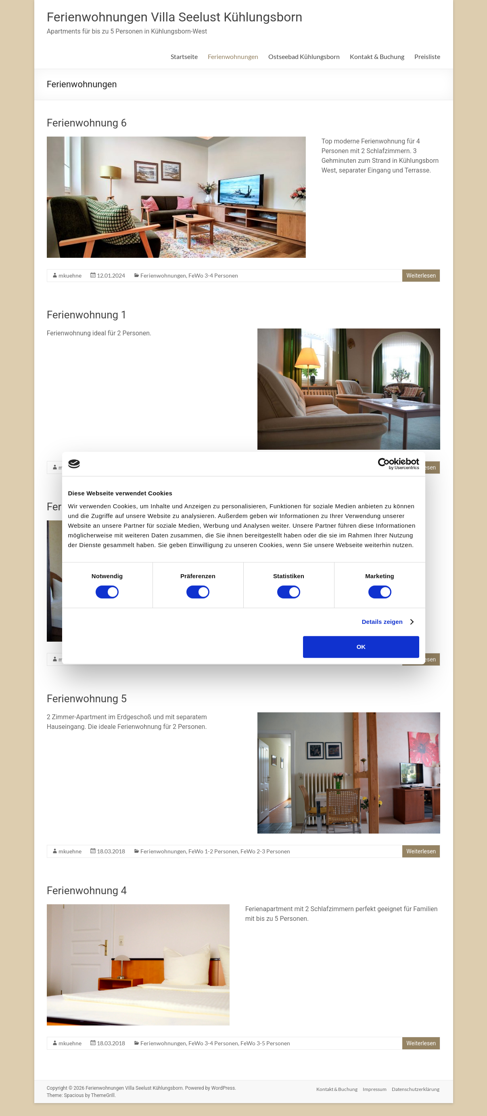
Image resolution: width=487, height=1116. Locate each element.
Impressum (374, 1089)
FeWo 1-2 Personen (213, 852)
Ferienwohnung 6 (87, 124)
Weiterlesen (421, 276)
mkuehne (70, 276)
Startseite (184, 57)
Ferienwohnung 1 (87, 316)
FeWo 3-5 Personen (265, 1043)
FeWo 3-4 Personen (213, 276)
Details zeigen (382, 621)
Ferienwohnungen (233, 57)
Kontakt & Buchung (377, 57)
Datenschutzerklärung (416, 1089)
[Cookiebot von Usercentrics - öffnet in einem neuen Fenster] (384, 464)
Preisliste (427, 57)
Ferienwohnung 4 (87, 891)
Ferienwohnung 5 (87, 699)
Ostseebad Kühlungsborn (304, 57)
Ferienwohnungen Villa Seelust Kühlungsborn (192, 17)
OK (361, 646)
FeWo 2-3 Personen (265, 852)
